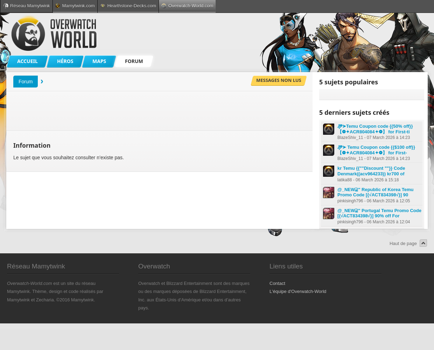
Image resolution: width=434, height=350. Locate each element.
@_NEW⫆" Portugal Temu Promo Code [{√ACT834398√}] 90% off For (379, 213)
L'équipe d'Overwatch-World (298, 291)
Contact (277, 283)
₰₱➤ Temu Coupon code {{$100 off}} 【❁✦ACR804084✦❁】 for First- (376, 150)
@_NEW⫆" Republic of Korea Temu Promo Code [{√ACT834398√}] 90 (375, 192)
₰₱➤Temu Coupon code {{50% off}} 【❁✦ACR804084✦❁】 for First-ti (375, 129)
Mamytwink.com (74, 5)
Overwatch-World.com (187, 5)
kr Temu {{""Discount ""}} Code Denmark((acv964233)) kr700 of (371, 171)
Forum (26, 81)
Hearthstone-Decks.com (128, 5)
